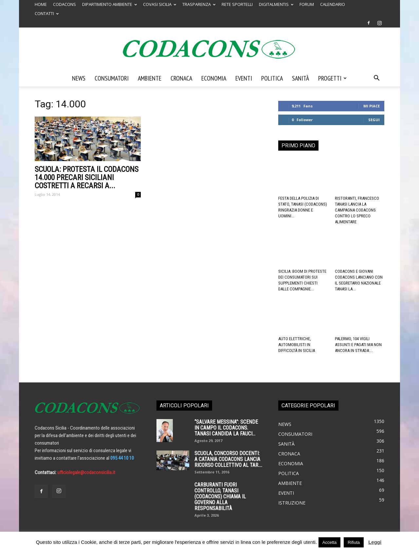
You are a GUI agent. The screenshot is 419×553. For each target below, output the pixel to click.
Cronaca (181, 78)
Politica (272, 78)
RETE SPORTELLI (237, 4)
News (78, 78)
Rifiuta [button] (354, 542)
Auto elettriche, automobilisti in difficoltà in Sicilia (296, 344)
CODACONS (64, 4)
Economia (213, 78)
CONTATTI (47, 13)
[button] (376, 78)
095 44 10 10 (122, 458)
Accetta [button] (329, 542)
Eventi (243, 78)
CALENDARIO (332, 4)
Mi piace (371, 105)
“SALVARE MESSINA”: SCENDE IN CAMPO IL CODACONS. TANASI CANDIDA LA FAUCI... (226, 428)
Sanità (300, 78)
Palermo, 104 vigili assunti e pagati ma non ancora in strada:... (358, 344)
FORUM (307, 4)
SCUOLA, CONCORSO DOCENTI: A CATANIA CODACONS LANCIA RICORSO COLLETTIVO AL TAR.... (228, 459)
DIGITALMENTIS (276, 4)
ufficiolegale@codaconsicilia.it (86, 472)
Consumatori (112, 78)
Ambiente (149, 78)
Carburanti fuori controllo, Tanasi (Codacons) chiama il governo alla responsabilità (220, 496)
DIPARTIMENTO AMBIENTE (109, 4)
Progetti (332, 78)
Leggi (374, 542)
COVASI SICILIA (159, 4)
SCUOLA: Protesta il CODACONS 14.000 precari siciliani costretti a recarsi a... (86, 177)
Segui (374, 119)
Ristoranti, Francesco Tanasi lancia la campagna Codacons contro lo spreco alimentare (357, 210)
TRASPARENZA (198, 4)
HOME (41, 4)
